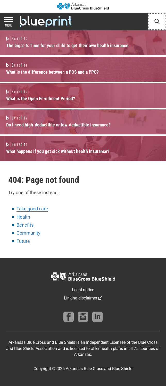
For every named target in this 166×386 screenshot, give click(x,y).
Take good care (32, 208)
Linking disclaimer (80, 298)
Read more (83, 42)
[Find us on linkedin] (97, 317)
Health (23, 217)
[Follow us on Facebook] (68, 317)
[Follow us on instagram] (83, 317)
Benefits (25, 225)
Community (28, 233)
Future (23, 241)
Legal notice (83, 289)
